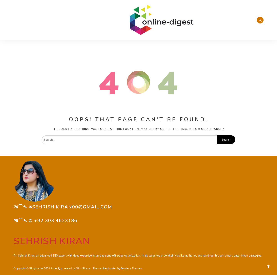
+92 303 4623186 (55, 220)
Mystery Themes (131, 268)
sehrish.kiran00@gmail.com (72, 207)
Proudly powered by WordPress (71, 268)
